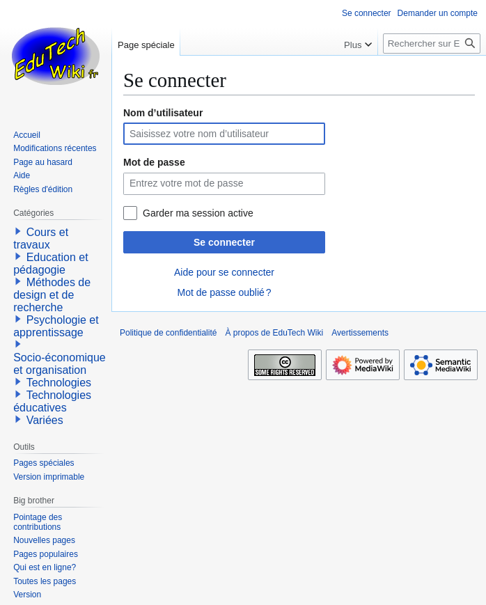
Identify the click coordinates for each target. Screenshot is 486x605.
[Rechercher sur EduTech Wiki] (431, 43)
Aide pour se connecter (224, 272)
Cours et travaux (40, 238)
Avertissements (360, 333)
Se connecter (224, 242)
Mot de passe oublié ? (224, 292)
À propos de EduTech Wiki (274, 333)
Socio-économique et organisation (59, 364)
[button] (18, 231)
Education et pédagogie (50, 263)
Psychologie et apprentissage (56, 326)
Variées (44, 420)
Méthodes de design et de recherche (52, 294)
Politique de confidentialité (168, 333)
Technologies (58, 382)
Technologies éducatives (52, 401)
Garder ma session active (198, 213)
